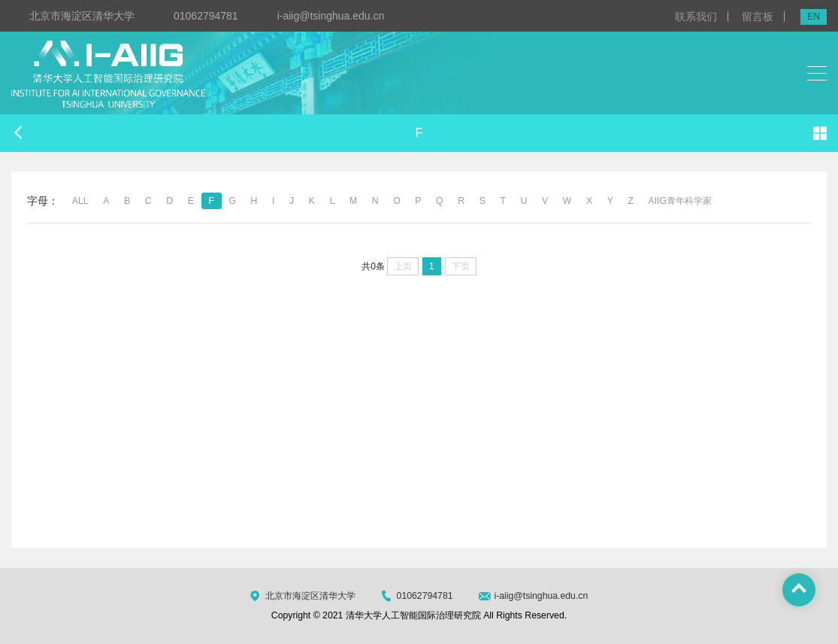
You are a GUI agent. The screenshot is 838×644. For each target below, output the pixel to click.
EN (813, 16)
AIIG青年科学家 (680, 201)
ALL (80, 201)
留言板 (757, 16)
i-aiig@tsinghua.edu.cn (331, 16)
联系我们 (696, 16)
